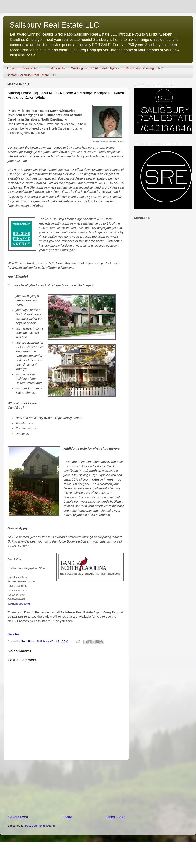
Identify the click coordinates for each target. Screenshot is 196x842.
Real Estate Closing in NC (144, 68)
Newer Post (17, 817)
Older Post (115, 817)
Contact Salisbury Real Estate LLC (31, 75)
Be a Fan (14, 634)
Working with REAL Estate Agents (95, 68)
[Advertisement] (66, 787)
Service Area (31, 68)
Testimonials (56, 68)
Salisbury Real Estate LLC (54, 25)
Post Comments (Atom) (40, 825)
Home (11, 68)
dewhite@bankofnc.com (19, 604)
